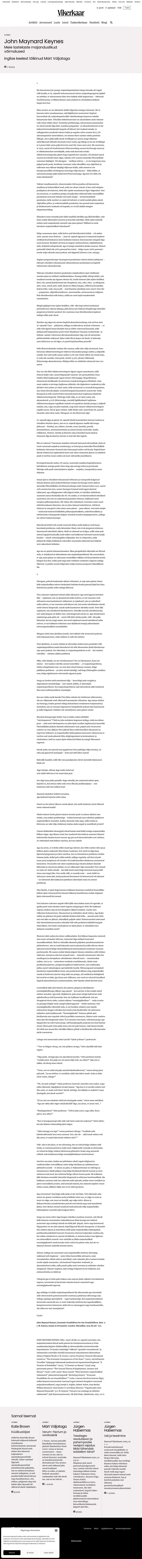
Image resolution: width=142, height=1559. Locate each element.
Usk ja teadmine (115, 1436)
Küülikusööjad (20, 1432)
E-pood (100, 8)
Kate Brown (20, 1426)
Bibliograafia (76, 1541)
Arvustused (45, 22)
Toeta (127, 8)
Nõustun (12, 1553)
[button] (56, 1530)
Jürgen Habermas (82, 1428)
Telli (119, 8)
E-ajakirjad (110, 8)
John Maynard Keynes (33, 41)
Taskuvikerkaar (78, 22)
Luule (57, 22)
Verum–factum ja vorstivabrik (54, 1433)
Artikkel (7, 35)
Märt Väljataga (54, 1426)
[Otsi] (111, 22)
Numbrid (94, 22)
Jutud (65, 22)
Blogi (104, 22)
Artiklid (33, 22)
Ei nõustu (30, 1553)
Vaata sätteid (48, 1553)
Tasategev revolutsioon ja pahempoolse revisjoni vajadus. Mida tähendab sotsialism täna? (84, 1443)
